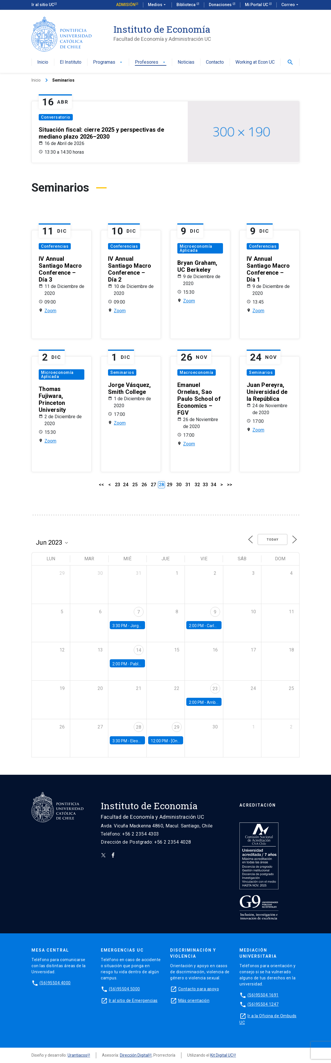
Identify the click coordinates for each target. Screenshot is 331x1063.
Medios (157, 5)
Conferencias (54, 246)
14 (138, 650)
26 (144, 484)
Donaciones (221, 4)
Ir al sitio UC (42, 4)
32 (197, 484)
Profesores (150, 62)
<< (101, 484)
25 (134, 484)
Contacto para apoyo (198, 989)
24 (125, 484)
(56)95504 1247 (263, 1004)
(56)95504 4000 (55, 983)
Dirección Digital (134, 1055)
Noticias (186, 62)
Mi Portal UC (257, 4)
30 (178, 484)
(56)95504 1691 (263, 995)
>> (229, 484)
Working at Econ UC (255, 62)
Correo (290, 5)
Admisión (125, 4)
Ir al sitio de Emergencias (133, 1000)
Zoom (50, 310)
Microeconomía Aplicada (196, 248)
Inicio (42, 62)
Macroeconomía (196, 372)
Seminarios (122, 372)
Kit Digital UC (221, 1055)
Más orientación (194, 1000)
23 (117, 484)
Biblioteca (186, 4)
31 (188, 484)
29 (169, 484)
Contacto (215, 62)
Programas (108, 62)
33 (205, 484)
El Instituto (70, 62)
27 (153, 484)
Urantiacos (77, 1055)
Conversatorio (55, 117)
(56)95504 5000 (124, 989)
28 (138, 727)
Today (272, 539)
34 (213, 484)
